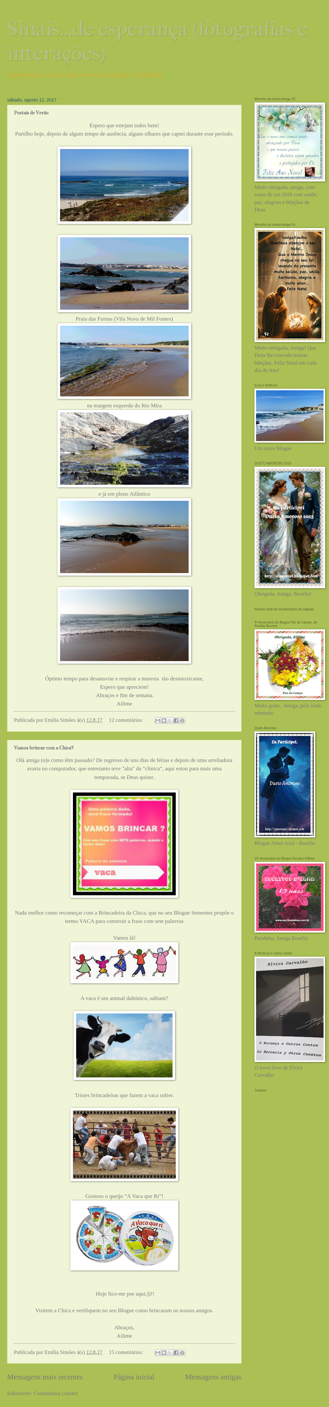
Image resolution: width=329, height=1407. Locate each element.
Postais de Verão (31, 113)
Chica (65, 1310)
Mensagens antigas (213, 1377)
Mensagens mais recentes (45, 1377)
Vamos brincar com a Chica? (44, 748)
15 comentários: (126, 1352)
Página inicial (134, 1377)
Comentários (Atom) (55, 1393)
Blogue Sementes (193, 913)
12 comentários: (126, 720)
